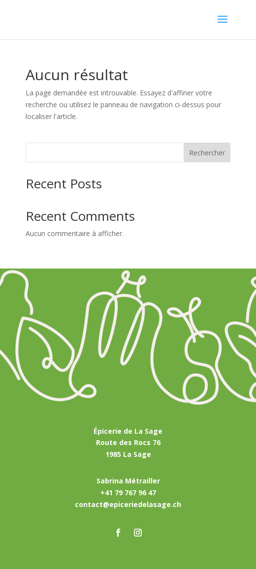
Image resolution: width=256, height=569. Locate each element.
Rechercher (207, 152)
